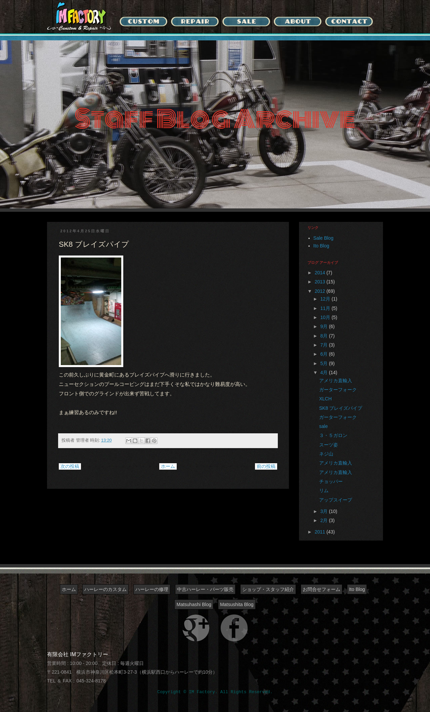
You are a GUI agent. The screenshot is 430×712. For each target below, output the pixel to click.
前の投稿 (266, 466)
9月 (324, 326)
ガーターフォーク (338, 389)
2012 (321, 291)
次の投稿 (69, 466)
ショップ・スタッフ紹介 (268, 589)
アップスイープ (335, 500)
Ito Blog (321, 245)
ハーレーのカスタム (105, 589)
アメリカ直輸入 (335, 380)
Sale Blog (323, 238)
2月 (324, 520)
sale (323, 426)
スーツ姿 (328, 444)
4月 (324, 372)
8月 (324, 336)
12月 (325, 299)
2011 (321, 532)
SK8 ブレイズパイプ (340, 408)
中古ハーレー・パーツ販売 (205, 589)
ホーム (168, 466)
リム (324, 490)
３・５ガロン (333, 435)
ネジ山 (326, 454)
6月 (324, 354)
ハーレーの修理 (151, 589)
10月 (325, 317)
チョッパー (331, 481)
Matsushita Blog (237, 604)
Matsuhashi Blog (193, 604)
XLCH (325, 398)
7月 (324, 345)
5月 (324, 363)
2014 (321, 272)
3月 (324, 511)
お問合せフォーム (321, 589)
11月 (325, 308)
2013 (321, 281)
